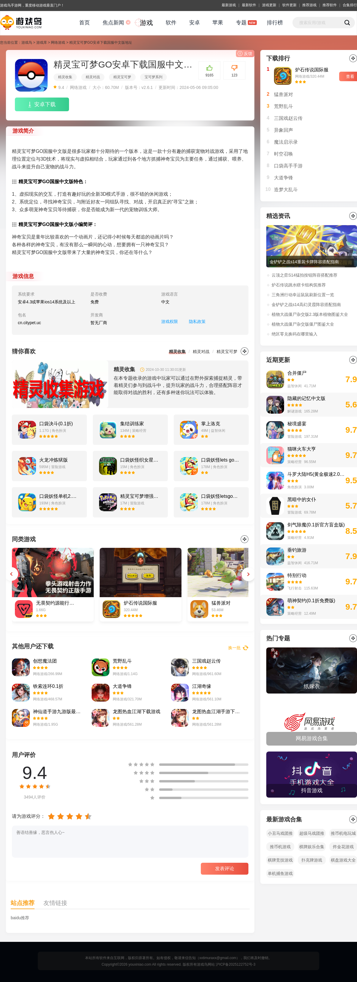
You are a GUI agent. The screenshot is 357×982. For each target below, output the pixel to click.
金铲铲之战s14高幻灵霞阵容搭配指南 (306, 304)
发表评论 (224, 868)
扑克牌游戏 (311, 860)
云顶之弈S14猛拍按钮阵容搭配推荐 (304, 275)
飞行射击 (294, 588)
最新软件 (249, 5)
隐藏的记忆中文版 (306, 398)
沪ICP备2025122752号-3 (235, 964)
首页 (84, 23)
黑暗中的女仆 (301, 499)
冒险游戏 (294, 436)
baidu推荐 (20, 917)
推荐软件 (329, 5)
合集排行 (350, 5)
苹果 (217, 23)
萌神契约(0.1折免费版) (311, 600)
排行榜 (275, 23)
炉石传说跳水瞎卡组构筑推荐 (299, 285)
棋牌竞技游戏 (280, 860)
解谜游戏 (294, 411)
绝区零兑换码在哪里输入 (294, 334)
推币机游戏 (280, 846)
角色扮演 (294, 487)
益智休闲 (294, 386)
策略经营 (294, 462)
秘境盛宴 (296, 423)
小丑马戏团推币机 (280, 834)
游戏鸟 (26, 42)
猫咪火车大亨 (301, 448)
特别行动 (296, 575)
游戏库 (41, 42)
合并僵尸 (296, 373)
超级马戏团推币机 (311, 834)
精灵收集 (65, 77)
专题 (241, 23)
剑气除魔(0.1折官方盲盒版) (316, 524)
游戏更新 (269, 5)
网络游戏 (58, 42)
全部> (353, 638)
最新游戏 (229, 5)
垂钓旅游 (296, 550)
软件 (171, 23)
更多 (244, 351)
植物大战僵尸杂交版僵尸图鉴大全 (303, 324)
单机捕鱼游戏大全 (280, 874)
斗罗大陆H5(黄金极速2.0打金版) (316, 474)
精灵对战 (93, 77)
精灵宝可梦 (122, 77)
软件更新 (289, 5)
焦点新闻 (113, 23)
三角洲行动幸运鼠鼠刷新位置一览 (303, 294)
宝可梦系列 (153, 77)
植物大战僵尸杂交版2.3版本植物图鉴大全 (310, 314)
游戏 (146, 22)
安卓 (194, 23)
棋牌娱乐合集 (311, 846)
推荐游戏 (309, 5)
